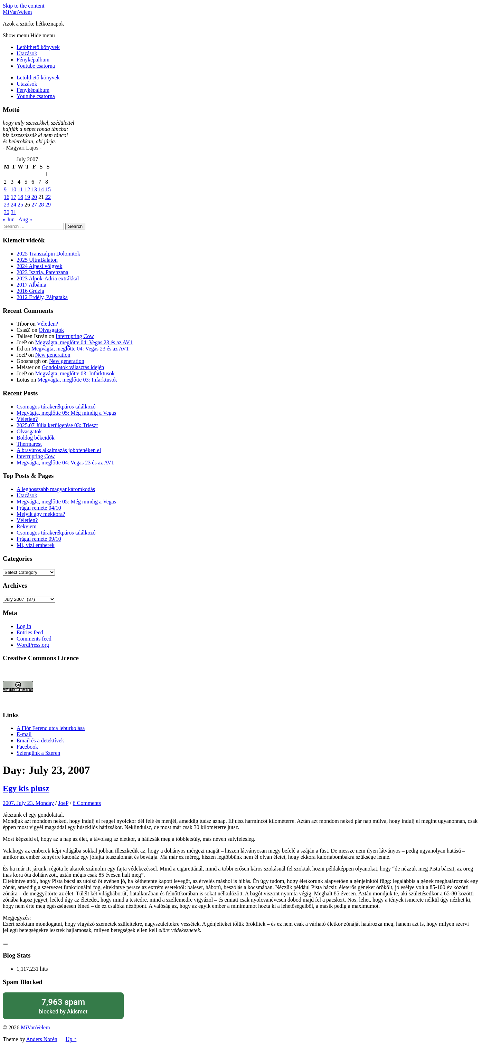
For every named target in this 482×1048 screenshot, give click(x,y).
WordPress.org (33, 645)
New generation (52, 355)
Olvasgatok (51, 330)
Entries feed (30, 632)
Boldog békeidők (36, 438)
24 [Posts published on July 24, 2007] (13, 205)
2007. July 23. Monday (28, 803)
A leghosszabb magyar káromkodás (56, 489)
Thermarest (29, 444)
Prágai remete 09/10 (39, 539)
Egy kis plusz (26, 788)
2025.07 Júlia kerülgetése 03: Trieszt (57, 425)
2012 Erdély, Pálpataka (42, 297)
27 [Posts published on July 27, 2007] (34, 205)
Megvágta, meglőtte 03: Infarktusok (75, 373)
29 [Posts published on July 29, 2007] (48, 205)
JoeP (63, 803)
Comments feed (34, 639)
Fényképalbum (33, 60)
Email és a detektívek (40, 740)
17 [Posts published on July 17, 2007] (13, 197)
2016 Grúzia (30, 291)
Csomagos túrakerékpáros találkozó (56, 407)
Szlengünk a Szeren (38, 753)
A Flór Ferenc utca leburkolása (51, 728)
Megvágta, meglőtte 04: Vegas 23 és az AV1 (84, 342)
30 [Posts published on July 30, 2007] (6, 212)
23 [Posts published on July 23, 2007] (6, 205)
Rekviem (27, 526)
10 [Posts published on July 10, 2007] (13, 189)
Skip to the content (23, 6)
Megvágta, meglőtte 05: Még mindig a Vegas (66, 413)
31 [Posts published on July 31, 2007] (13, 212)
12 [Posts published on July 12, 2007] (27, 189)
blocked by (63, 1006)
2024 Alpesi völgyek (39, 266)
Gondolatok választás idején (73, 367)
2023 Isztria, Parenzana (42, 272)
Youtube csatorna (36, 66)
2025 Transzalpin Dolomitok (48, 254)
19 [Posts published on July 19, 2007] (27, 197)
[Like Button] (5, 944)
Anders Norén (41, 1039)
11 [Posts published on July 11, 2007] (20, 189)
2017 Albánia (31, 285)
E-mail (24, 734)
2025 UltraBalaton (37, 260)
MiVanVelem (17, 12)
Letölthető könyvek (38, 47)
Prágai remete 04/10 (39, 508)
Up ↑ (71, 1039)
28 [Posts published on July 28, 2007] (41, 205)
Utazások (27, 53)
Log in (24, 626)
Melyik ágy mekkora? (41, 514)
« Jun (9, 219)
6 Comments (87, 803)
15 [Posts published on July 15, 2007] (48, 189)
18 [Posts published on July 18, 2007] (20, 197)
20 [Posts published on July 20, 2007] (34, 197)
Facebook (27, 747)
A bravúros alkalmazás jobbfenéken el (59, 450)
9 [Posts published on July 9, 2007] (5, 189)
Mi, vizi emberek (36, 545)
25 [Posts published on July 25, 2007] (20, 205)
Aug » (25, 219)
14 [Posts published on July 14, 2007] (41, 189)
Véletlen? (47, 324)
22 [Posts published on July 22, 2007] (48, 197)
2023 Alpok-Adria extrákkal (48, 278)
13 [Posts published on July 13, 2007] (34, 189)
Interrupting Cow (75, 336)
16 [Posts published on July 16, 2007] (6, 197)
